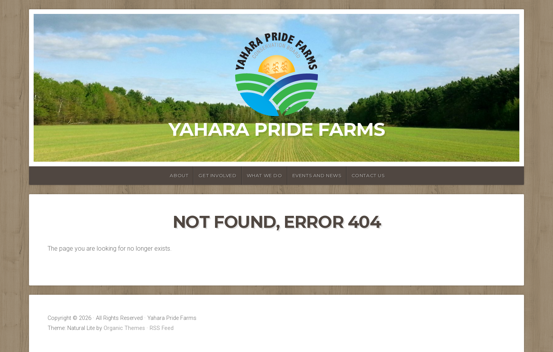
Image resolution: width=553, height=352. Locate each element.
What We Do (264, 175)
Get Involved (217, 175)
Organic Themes (124, 328)
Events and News (316, 175)
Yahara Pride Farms (277, 129)
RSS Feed (162, 328)
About (179, 175)
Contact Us (368, 175)
